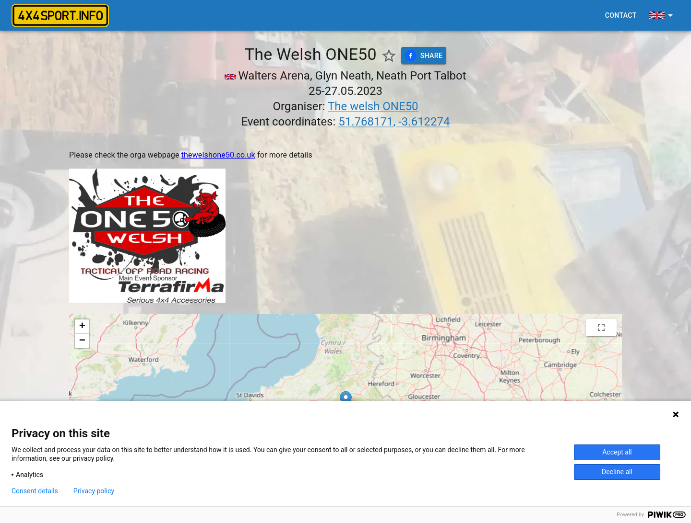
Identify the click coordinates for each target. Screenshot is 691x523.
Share (424, 56)
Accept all (617, 452)
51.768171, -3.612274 (394, 121)
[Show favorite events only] (389, 56)
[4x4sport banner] (60, 15)
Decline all (617, 472)
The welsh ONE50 (373, 106)
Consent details (35, 491)
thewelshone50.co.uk (218, 154)
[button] (82, 326)
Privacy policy (93, 491)
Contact (621, 15)
